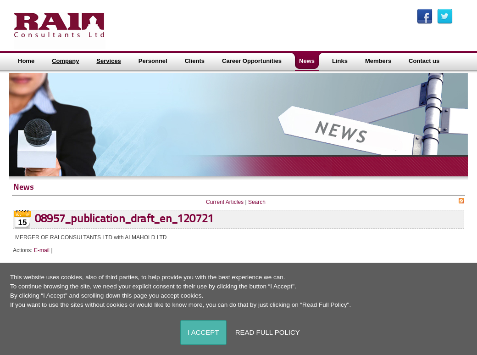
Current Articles (225, 202)
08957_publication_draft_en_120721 (124, 219)
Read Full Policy (267, 332)
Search (257, 202)
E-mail (42, 250)
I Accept (203, 332)
